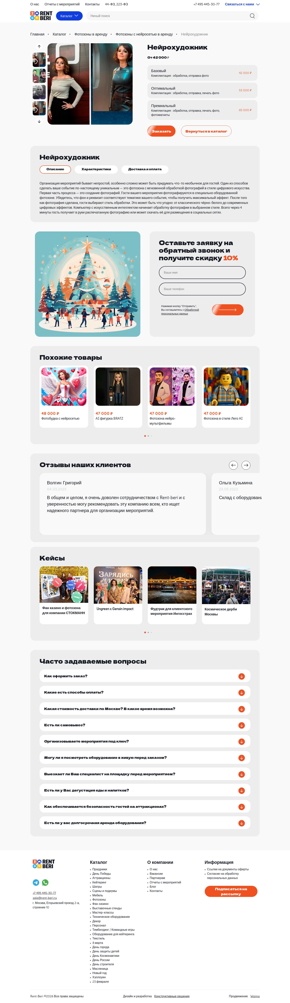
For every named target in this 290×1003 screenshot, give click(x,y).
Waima (255, 996)
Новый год (99, 973)
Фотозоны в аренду (91, 34)
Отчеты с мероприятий (62, 4)
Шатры (97, 886)
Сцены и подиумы (104, 891)
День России (101, 960)
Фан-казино (100, 904)
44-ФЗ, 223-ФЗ (116, 4)
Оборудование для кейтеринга (113, 934)
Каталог (59, 34)
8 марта (97, 943)
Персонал (99, 925)
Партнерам (157, 878)
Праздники (99, 869)
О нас (34, 4)
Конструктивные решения (171, 996)
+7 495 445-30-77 (206, 4)
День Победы (101, 873)
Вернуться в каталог (206, 131)
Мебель (97, 895)
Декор (96, 921)
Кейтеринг (99, 882)
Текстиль (98, 938)
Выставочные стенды (107, 908)
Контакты (92, 4)
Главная (37, 34)
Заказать (161, 131)
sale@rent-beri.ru (45, 898)
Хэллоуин (99, 977)
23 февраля (100, 981)
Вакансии (156, 873)
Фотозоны (99, 899)
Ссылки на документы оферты (228, 869)
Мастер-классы (103, 912)
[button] (39, 46)
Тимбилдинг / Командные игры (113, 929)
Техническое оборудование (111, 917)
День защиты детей (105, 951)
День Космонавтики (105, 956)
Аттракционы (101, 878)
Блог (153, 886)
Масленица (100, 968)
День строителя (103, 964)
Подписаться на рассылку (231, 891)
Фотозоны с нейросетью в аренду (144, 34)
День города (100, 947)
